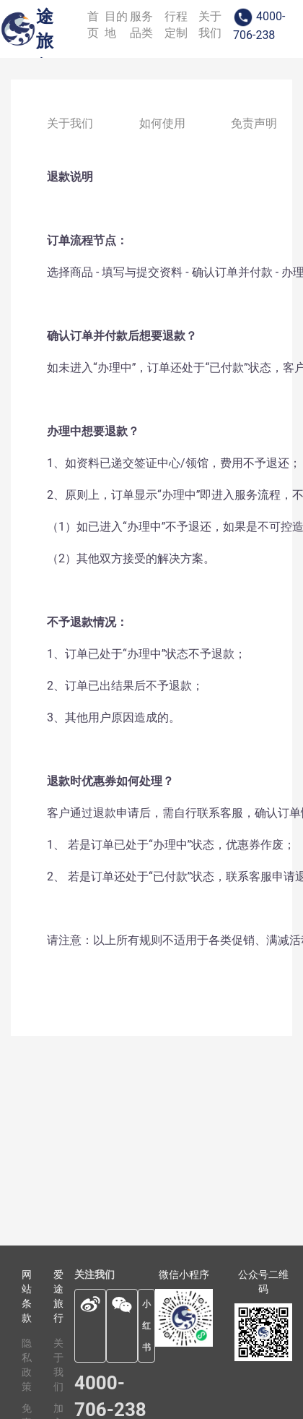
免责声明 (254, 123)
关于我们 (70, 123)
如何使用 (162, 123)
